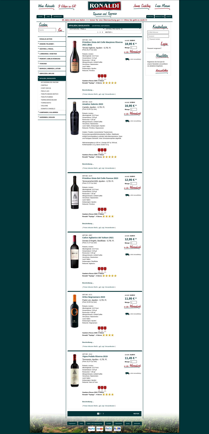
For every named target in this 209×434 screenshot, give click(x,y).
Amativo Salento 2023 (92, 104)
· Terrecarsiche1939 (48, 100)
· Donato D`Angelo (47, 108)
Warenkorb (118, 423)
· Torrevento (45, 103)
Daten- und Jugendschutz (94, 423)
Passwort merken (155, 39)
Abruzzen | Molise (46, 73)
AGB (48, 16)
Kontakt (108, 423)
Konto (128, 423)
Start (40, 16)
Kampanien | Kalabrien (48, 112)
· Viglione (44, 106)
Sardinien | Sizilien (46, 117)
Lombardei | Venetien (47, 53)
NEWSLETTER (159, 16)
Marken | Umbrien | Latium (49, 68)
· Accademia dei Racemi (49, 82)
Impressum (58, 16)
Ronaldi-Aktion (45, 38)
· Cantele (44, 85)
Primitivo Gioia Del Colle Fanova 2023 (100, 178)
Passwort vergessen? (154, 48)
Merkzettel (137, 423)
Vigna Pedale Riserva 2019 (95, 356)
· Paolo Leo (44, 91)
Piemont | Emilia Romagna (49, 58)
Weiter (109, 32)
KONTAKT (150, 16)
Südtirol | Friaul (45, 48)
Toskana (42, 63)
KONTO (168, 16)
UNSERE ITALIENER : (46, 43)
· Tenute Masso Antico (49, 94)
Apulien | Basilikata (47, 78)
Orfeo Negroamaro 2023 (93, 297)
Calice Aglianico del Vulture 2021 (98, 237)
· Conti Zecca (45, 88)
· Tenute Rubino (46, 97)
